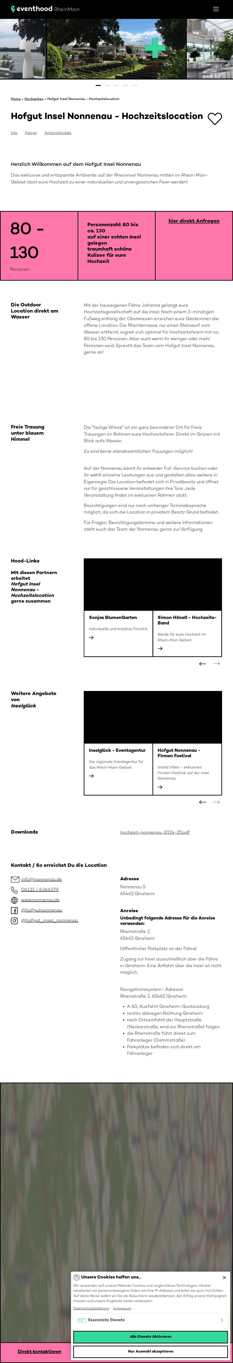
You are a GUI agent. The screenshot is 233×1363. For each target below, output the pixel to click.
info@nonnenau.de (41, 879)
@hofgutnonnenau (41, 910)
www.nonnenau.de (40, 900)
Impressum (122, 1308)
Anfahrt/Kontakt (58, 133)
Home (16, 99)
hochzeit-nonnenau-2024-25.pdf (155, 832)
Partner (31, 133)
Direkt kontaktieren (39, 1352)
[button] (98, 85)
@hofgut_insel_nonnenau (49, 920)
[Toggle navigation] (216, 9)
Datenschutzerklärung (91, 1308)
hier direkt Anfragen (194, 221)
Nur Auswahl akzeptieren (150, 1352)
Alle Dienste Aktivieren (151, 1337)
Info (14, 133)
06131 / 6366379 (40, 890)
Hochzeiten (34, 99)
